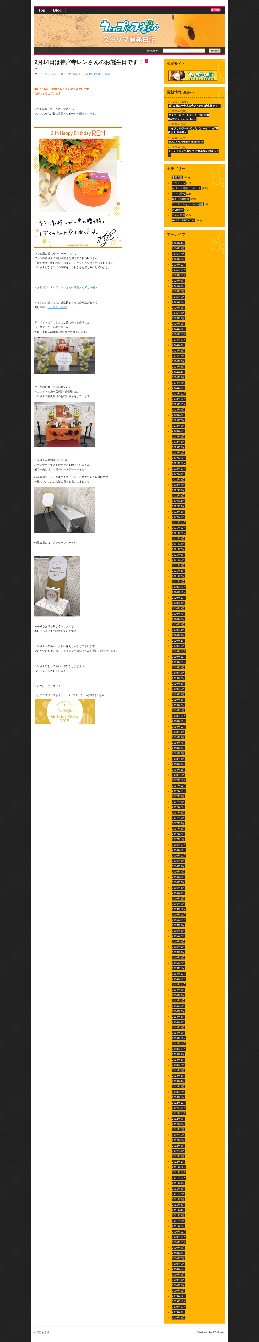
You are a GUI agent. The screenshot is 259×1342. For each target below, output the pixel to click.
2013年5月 (178, 1075)
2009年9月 (178, 1312)
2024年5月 (178, 366)
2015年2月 (178, 963)
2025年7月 (178, 291)
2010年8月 (178, 1253)
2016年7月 (178, 871)
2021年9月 (178, 538)
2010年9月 (178, 1247)
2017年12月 (179, 780)
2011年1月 (178, 1226)
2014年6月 (178, 1006)
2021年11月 (179, 527)
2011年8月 (178, 1188)
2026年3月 (178, 248)
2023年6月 (178, 425)
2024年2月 (178, 382)
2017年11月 (179, 785)
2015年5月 (178, 946)
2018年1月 (178, 774)
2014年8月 (178, 995)
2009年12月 (179, 1296)
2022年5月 (178, 495)
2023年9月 (178, 409)
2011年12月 (179, 1167)
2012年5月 (178, 1140)
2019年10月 (179, 662)
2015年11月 (179, 914)
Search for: (152, 50)
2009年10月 (179, 1306)
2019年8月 (178, 672)
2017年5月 (178, 817)
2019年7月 (178, 678)
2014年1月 (178, 1032)
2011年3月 (178, 1215)
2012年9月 (178, 1118)
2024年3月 (178, 377)
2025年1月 (178, 323)
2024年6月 (178, 361)
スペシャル (178, 182)
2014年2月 (178, 1027)
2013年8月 (178, 1059)
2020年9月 (178, 603)
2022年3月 (178, 506)
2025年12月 (179, 264)
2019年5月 (178, 688)
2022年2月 (178, 511)
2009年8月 (178, 1317)
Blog (57, 10)
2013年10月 (179, 1048)
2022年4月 (178, 501)
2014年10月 (179, 984)
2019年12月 (179, 651)
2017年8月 (178, 801)
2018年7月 (178, 742)
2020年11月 (179, 592)
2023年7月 (178, 420)
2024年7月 (178, 355)
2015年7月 (178, 936)
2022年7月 (178, 484)
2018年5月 (178, 753)
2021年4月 (178, 565)
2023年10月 (179, 404)
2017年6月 (178, 812)
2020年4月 (178, 629)
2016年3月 (178, 893)
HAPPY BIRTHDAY (99, 74)
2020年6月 (178, 619)
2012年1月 (178, 1161)
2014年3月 (178, 1022)
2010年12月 (179, 1231)
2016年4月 (178, 887)
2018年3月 (178, 764)
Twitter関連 (178, 215)
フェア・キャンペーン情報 (188, 204)
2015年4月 (178, 952)
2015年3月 (178, 957)
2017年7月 (178, 807)
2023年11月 (179, 398)
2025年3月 (178, 312)
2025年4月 (178, 307)
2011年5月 (178, 1204)
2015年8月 (178, 930)
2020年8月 (178, 608)
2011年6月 (178, 1199)
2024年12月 (179, 329)
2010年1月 (178, 1290)
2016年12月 (179, 844)
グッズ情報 (178, 193)
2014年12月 (179, 973)
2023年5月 (178, 431)
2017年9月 (178, 796)
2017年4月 (178, 823)
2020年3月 (178, 635)
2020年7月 (178, 613)
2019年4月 (178, 694)
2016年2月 (178, 898)
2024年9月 (178, 345)
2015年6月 (178, 941)
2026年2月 (178, 253)
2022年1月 (178, 517)
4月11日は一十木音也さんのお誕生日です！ (194, 105)
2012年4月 (178, 1145)
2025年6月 (178, 296)
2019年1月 (178, 710)
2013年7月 (178, 1065)
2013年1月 (178, 1097)
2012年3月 (178, 1150)
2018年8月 (178, 737)
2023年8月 (178, 415)
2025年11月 (179, 269)
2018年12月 (179, 715)
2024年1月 (178, 388)
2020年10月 (179, 597)
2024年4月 (178, 372)
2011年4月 (178, 1210)
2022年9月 (178, 474)
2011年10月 (179, 1177)
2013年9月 (178, 1054)
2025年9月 (178, 280)
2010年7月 (178, 1258)
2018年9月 (178, 731)
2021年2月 (178, 576)
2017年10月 (179, 791)
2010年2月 (178, 1285)
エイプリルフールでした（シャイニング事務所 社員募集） (193, 130)
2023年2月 (178, 447)
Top (41, 10)
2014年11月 (179, 979)
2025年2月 (178, 318)
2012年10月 (179, 1113)
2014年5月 (178, 1011)
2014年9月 (178, 989)
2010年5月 (178, 1269)
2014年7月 (178, 1000)
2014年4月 (178, 1016)
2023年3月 (178, 441)
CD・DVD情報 (180, 198)
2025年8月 (178, 286)
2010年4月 (178, 1274)
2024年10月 (179, 339)
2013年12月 (179, 1038)
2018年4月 (178, 758)
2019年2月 (178, 705)
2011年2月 (178, 1220)
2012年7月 (178, 1129)
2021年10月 (179, 533)
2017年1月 (178, 839)
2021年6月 (178, 554)
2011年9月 (178, 1183)
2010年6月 (178, 1263)
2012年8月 (178, 1124)
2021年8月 (178, 544)
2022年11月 (179, 463)
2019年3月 (178, 699)
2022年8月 (178, 479)
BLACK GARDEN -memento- (186, 141)
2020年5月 (178, 624)
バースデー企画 (57, 307)
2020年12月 (179, 586)
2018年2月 (178, 769)
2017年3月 (178, 828)
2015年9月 (178, 925)
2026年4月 (178, 243)
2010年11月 (179, 1236)
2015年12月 (179, 909)
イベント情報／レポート (186, 188)
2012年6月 (178, 1134)
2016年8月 (178, 866)
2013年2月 (178, 1091)
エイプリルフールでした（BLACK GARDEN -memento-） (188, 117)
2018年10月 (179, 726)
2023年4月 (178, 436)
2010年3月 (178, 1279)
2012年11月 (179, 1107)
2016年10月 (179, 855)
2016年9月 (178, 860)
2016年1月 (178, 903)
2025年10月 (179, 275)
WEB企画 (177, 209)
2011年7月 (178, 1193)
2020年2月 (178, 640)
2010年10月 (179, 1242)
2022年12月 (179, 458)
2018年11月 (179, 721)
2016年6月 (178, 877)
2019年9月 (178, 667)
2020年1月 (178, 645)
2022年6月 (178, 490)
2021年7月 (178, 549)
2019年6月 (178, 683)
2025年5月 (178, 302)
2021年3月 (178, 570)
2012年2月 (178, 1156)
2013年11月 (179, 1043)
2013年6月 (178, 1070)
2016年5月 (178, 882)
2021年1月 (178, 581)
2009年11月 (179, 1301)
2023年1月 (178, 452)
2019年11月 (179, 656)
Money (221, 1332)
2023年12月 (179, 393)
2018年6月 (178, 748)
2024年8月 (178, 350)
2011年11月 (179, 1172)
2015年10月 (179, 920)
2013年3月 (178, 1086)
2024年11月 (179, 334)
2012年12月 (179, 1102)
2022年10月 (179, 468)
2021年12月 (179, 522)
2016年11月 (179, 850)
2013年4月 (178, 1081)
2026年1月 (178, 259)
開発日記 (177, 177)
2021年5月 (178, 560)
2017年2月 (178, 834)
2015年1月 (178, 968)
